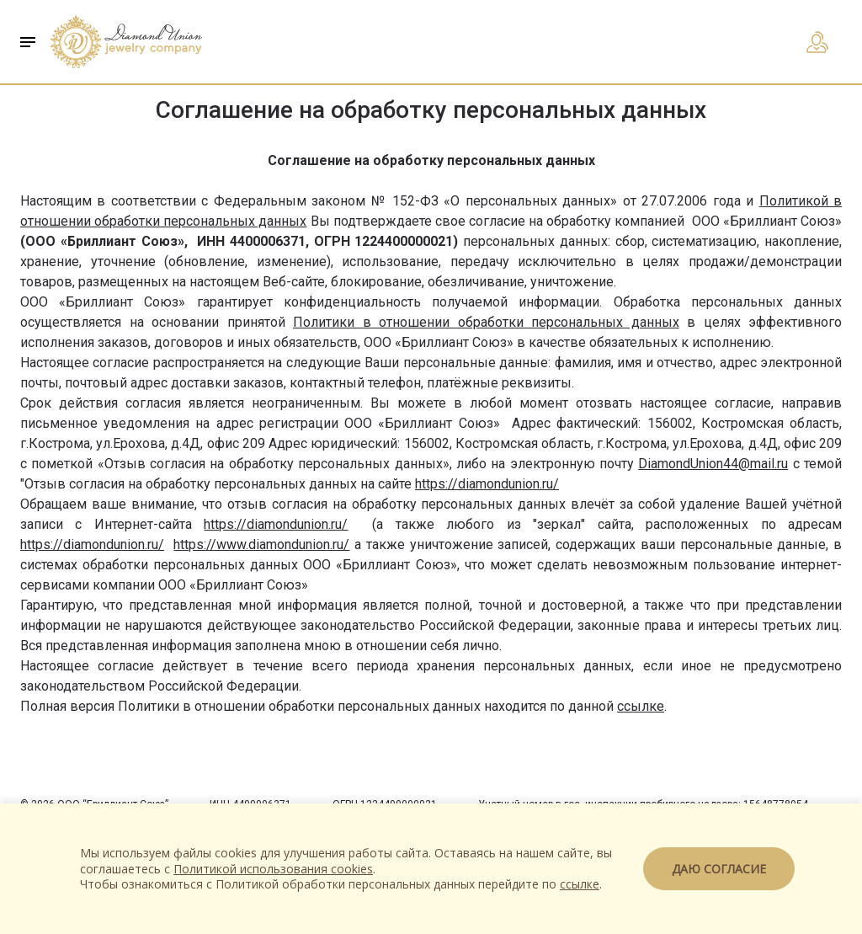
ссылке (640, 706)
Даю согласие (719, 869)
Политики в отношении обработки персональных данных (486, 322)
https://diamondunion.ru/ (487, 484)
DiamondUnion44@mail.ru (713, 464)
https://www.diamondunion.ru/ (261, 544)
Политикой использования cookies (273, 869)
